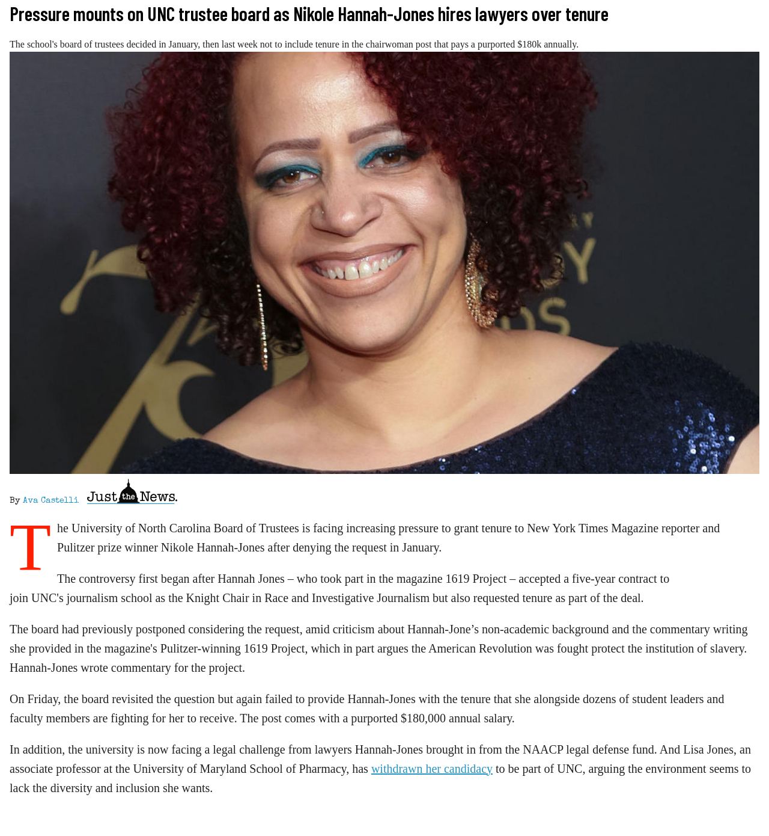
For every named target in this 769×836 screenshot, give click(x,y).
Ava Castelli (51, 501)
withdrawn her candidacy (432, 768)
